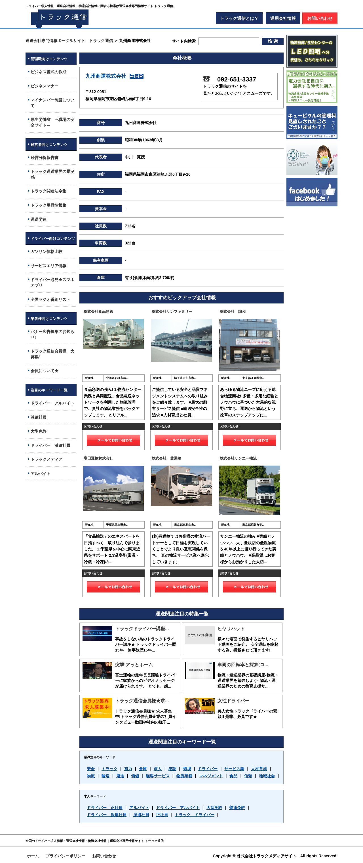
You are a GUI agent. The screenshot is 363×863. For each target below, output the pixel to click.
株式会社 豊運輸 (166, 458)
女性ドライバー (233, 700)
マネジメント (211, 776)
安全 (91, 768)
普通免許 (237, 807)
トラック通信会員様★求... (142, 700)
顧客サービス (158, 776)
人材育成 (259, 768)
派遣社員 (141, 814)
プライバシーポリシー (65, 856)
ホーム (33, 856)
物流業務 (184, 776)
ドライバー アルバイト (178, 807)
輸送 (105, 776)
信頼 (248, 776)
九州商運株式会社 (114, 76)
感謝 (172, 768)
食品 (233, 776)
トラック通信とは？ (239, 18)
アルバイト (139, 807)
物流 (91, 776)
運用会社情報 (283, 18)
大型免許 (214, 807)
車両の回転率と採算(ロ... (243, 664)
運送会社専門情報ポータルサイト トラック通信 (69, 40)
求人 (158, 768)
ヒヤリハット (231, 628)
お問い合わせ (320, 18)
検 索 (273, 41)
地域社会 (267, 776)
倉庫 (143, 768)
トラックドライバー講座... (142, 628)
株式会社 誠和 (233, 311)
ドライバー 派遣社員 (106, 814)
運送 (120, 776)
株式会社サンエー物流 (238, 458)
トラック (109, 768)
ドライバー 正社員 (105, 807)
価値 (135, 776)
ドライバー (208, 768)
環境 (187, 768)
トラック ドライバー (194, 814)
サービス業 (234, 768)
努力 (128, 768)
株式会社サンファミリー (172, 311)
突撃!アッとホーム (134, 664)
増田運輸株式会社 (98, 458)
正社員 (162, 814)
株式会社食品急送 (98, 311)
